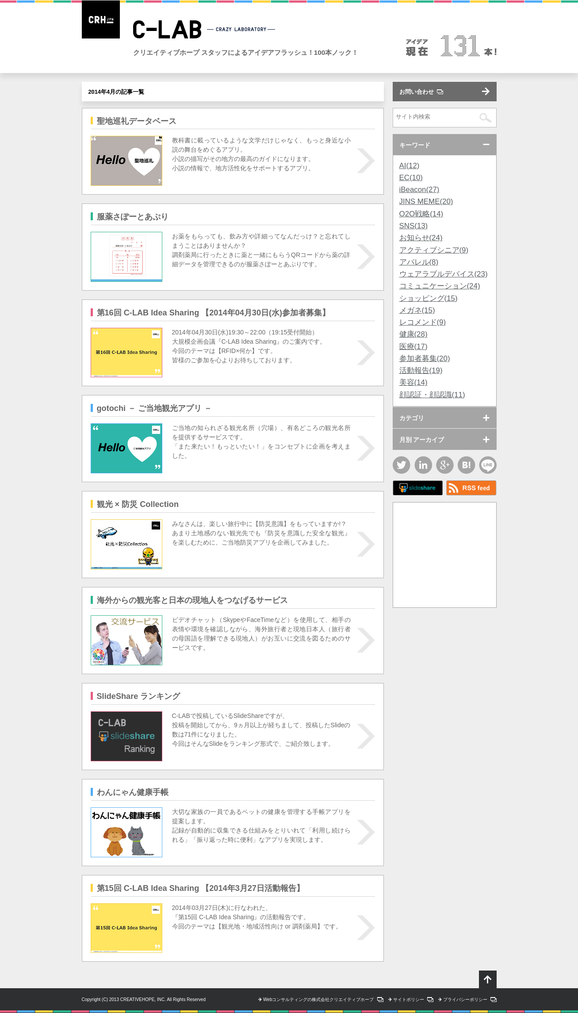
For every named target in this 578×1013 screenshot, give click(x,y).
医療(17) (413, 346)
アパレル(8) (419, 262)
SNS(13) (413, 226)
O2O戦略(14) (421, 214)
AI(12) (409, 165)
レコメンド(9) (422, 322)
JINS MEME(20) (426, 201)
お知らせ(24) (421, 238)
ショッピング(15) (428, 298)
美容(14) (413, 382)
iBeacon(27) (419, 189)
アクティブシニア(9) (434, 250)
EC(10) (411, 177)
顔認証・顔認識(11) (432, 395)
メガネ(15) (417, 310)
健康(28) (413, 334)
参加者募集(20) (424, 358)
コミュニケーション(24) (439, 286)
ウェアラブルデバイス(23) (443, 274)
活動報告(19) (421, 370)
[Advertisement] (444, 554)
